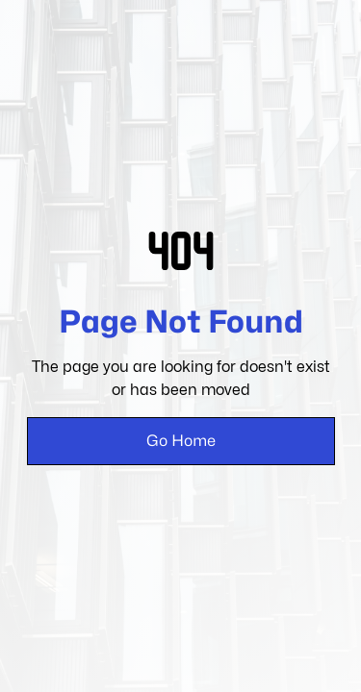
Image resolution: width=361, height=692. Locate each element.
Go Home (181, 441)
